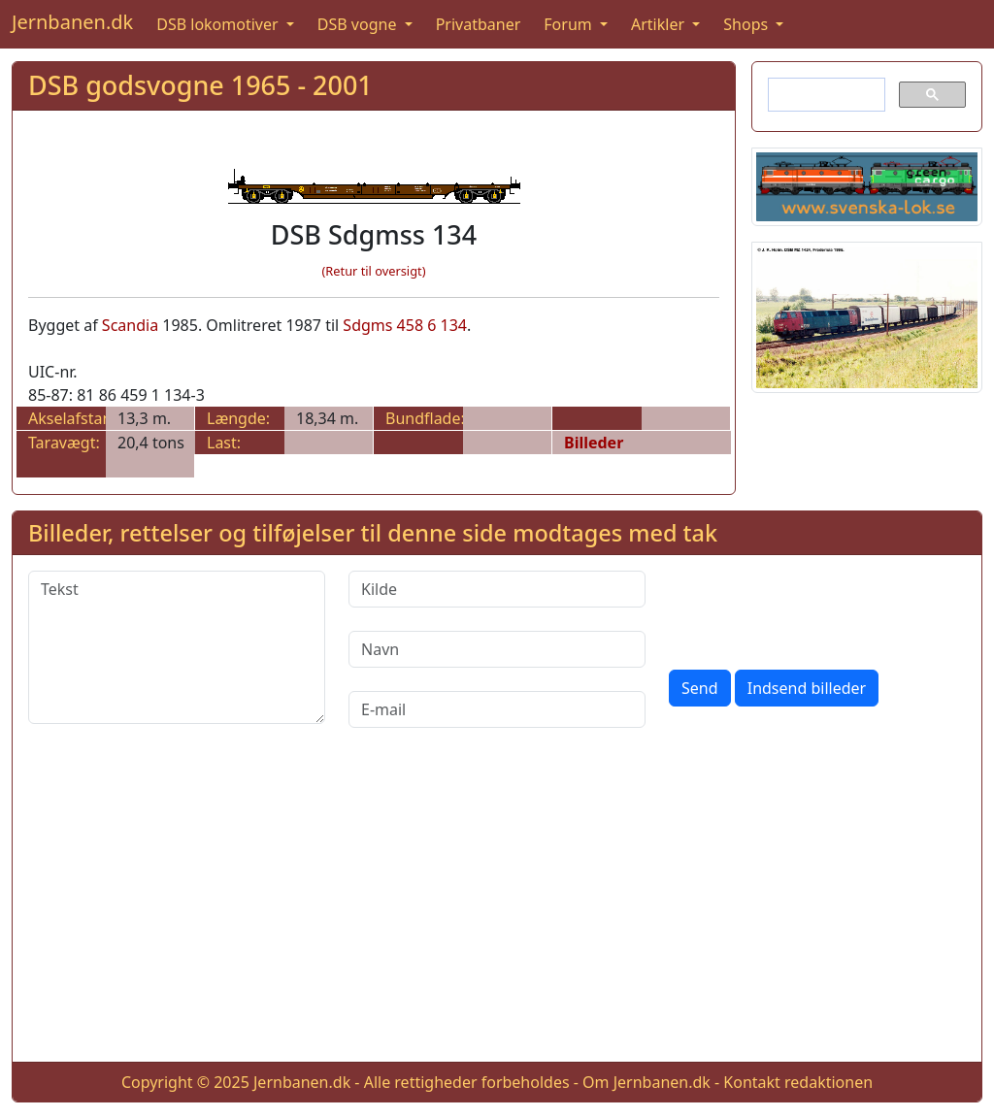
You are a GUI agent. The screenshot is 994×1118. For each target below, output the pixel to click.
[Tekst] (176, 647)
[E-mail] (497, 709)
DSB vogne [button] (359, 24)
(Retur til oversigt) (374, 271)
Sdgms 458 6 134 (405, 325)
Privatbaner (478, 24)
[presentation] (816, 608)
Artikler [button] (659, 24)
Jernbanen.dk (72, 22)
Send (699, 688)
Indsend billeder (806, 688)
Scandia (130, 325)
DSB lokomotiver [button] (219, 24)
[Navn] (497, 649)
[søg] (825, 95)
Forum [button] (570, 24)
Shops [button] (747, 24)
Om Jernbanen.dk (646, 1082)
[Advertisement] (497, 910)
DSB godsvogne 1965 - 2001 (200, 85)
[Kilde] (497, 589)
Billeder (593, 442)
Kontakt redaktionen (798, 1082)
